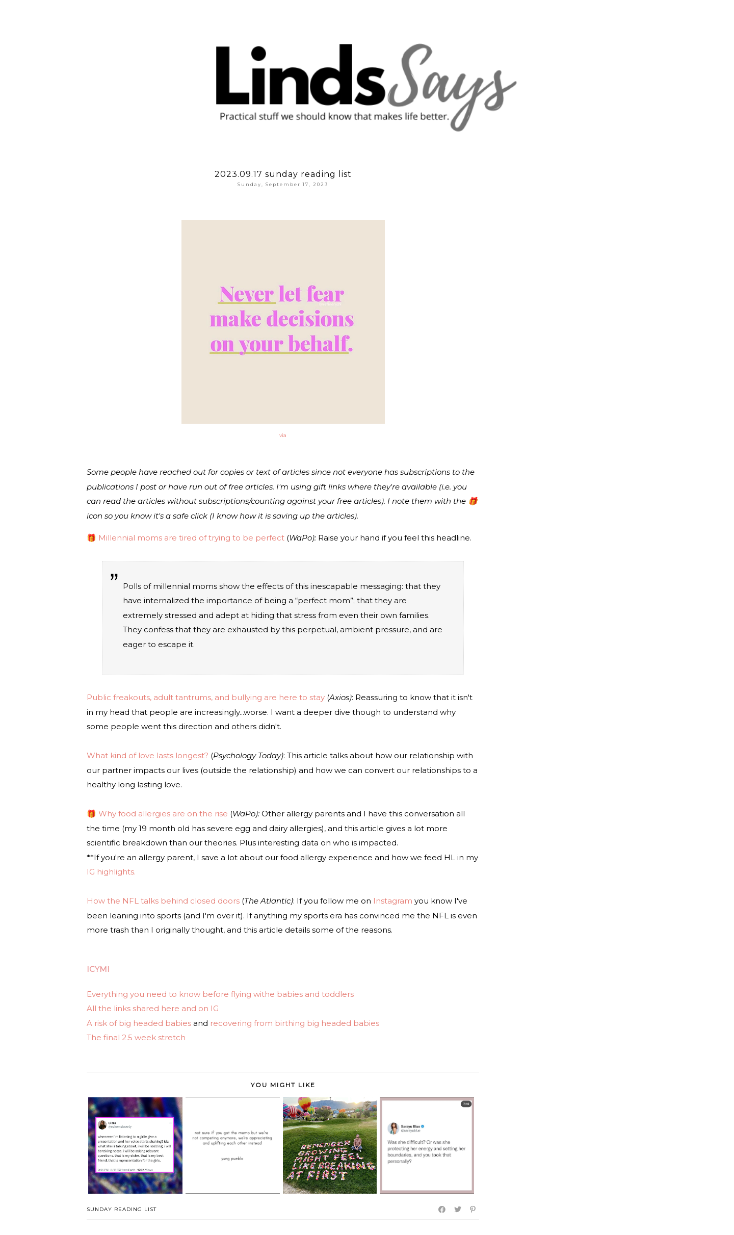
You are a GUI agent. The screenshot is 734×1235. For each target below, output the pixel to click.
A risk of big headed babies (139, 1023)
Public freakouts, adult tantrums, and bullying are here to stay (206, 697)
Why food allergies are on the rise (163, 813)
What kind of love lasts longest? (147, 755)
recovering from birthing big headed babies (294, 1023)
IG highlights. (111, 872)
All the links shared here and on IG (153, 1008)
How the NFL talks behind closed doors (164, 901)
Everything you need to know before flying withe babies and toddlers (220, 994)
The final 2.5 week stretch (137, 1037)
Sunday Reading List (121, 1209)
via (282, 435)
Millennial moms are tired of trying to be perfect (191, 538)
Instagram (392, 901)
